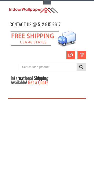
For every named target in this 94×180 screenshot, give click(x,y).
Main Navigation (12, 94)
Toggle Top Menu (47, 2)
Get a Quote (38, 82)
